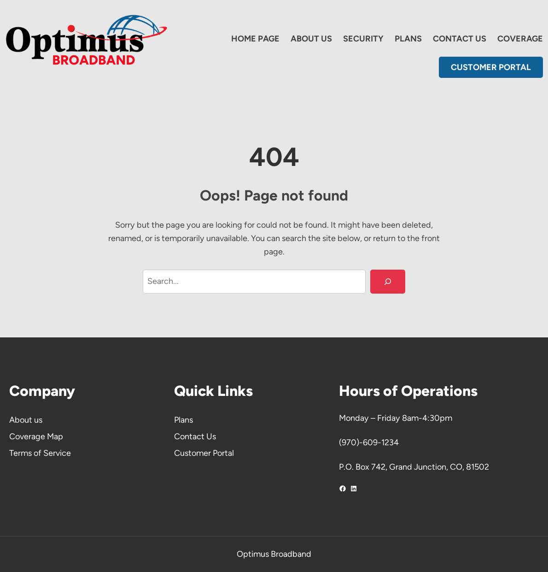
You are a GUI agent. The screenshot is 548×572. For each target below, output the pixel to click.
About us (25, 420)
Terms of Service (40, 453)
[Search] (387, 282)
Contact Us (195, 436)
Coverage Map (36, 436)
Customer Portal (204, 453)
